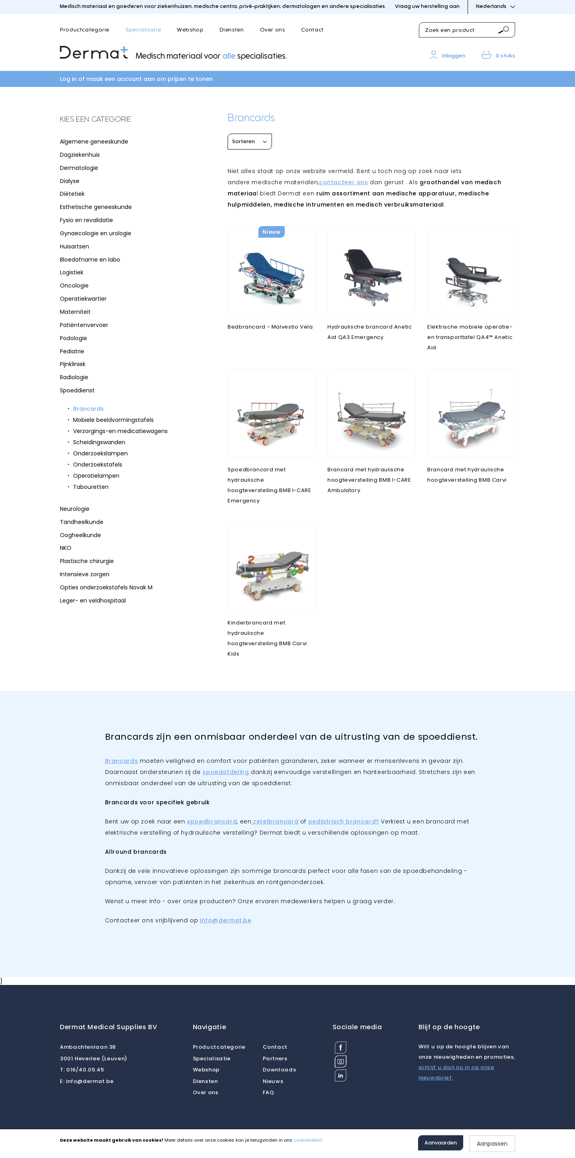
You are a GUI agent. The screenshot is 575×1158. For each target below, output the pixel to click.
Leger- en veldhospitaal (93, 601)
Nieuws (273, 1081)
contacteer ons (343, 182)
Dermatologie (79, 168)
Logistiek (71, 272)
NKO (65, 548)
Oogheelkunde (80, 535)
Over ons (272, 30)
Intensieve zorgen (84, 574)
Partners (275, 1058)
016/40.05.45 (82, 1069)
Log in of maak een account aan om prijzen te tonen (136, 79)
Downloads (279, 1069)
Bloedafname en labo (90, 260)
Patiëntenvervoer (84, 325)
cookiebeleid (307, 1140)
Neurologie (74, 509)
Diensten (232, 30)
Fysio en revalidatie (86, 220)
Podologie (73, 338)
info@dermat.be (87, 1081)
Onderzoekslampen (100, 453)
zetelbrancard (274, 821)
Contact (312, 30)
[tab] (120, 120)
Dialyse (69, 181)
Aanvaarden (440, 1142)
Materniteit (75, 312)
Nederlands (495, 6)
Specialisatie (143, 30)
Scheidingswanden (99, 442)
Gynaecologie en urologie (95, 233)
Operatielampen (96, 476)
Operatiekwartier (83, 299)
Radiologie (74, 377)
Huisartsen (74, 246)
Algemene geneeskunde (94, 142)
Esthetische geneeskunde (96, 207)
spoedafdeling (225, 772)
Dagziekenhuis (80, 155)
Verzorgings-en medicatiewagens (120, 431)
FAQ (268, 1092)
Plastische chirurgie (87, 561)
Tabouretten (91, 487)
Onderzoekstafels (97, 465)
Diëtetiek (72, 194)
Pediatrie (72, 351)
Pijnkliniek (72, 364)
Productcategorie (84, 30)
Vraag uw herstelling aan (427, 6)
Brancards (88, 409)
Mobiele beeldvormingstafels (113, 420)
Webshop (190, 30)
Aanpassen (492, 1144)
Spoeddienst (77, 390)
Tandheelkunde (81, 522)
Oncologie (74, 286)
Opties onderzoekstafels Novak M (106, 587)
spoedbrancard (212, 821)
